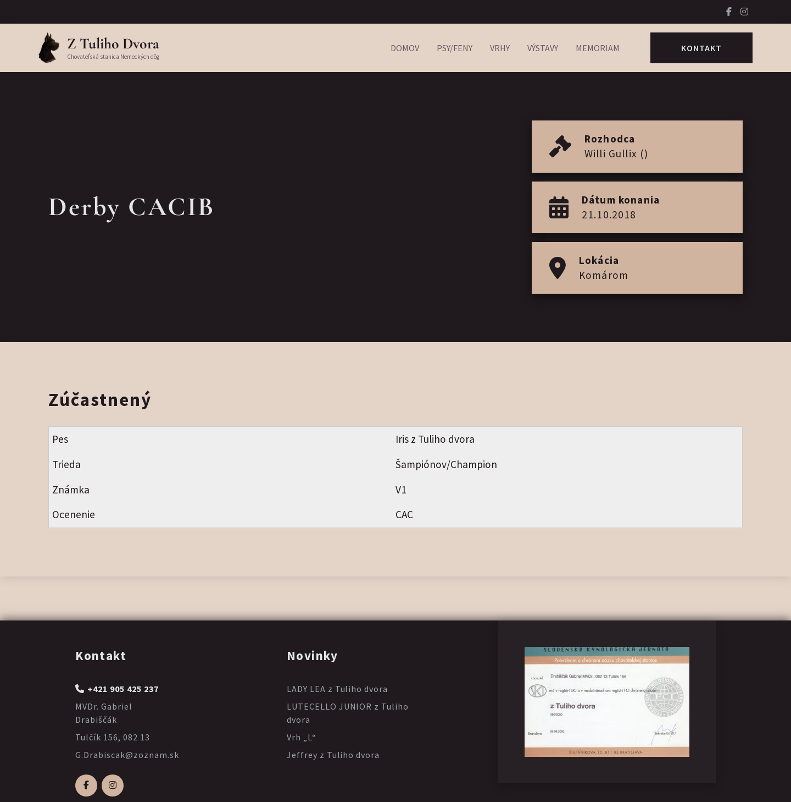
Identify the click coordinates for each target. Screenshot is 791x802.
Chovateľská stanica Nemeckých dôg (113, 57)
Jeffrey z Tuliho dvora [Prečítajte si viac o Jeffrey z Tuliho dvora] (333, 754)
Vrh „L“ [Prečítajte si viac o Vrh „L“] (301, 737)
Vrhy (500, 47)
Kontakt (701, 47)
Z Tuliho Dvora (113, 43)
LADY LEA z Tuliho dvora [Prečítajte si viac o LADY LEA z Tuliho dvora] (337, 688)
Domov (405, 47)
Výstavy (542, 47)
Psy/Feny (454, 47)
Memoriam (598, 47)
